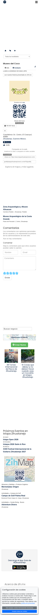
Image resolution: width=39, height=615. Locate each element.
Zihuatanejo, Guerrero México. (14, 139)
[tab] (7, 68)
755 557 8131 (9, 126)
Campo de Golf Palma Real (13, 496)
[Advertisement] (19, 26)
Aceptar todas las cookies (19, 611)
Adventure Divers (9, 505)
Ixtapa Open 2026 (10, 439)
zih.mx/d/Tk (19, 123)
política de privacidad (28, 603)
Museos (7, 142)
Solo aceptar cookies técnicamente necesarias (19, 608)
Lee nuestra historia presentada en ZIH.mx (17, 75)
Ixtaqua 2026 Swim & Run (14, 444)
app (24, 102)
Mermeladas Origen (10, 487)
